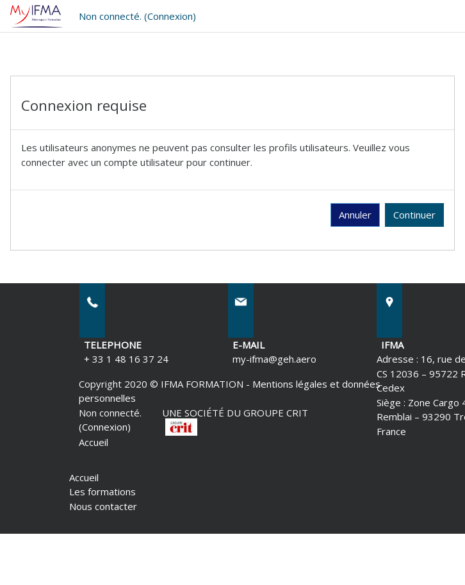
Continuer (414, 214)
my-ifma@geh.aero (274, 358)
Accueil (93, 442)
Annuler (355, 214)
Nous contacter (103, 506)
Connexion (170, 16)
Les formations (102, 491)
